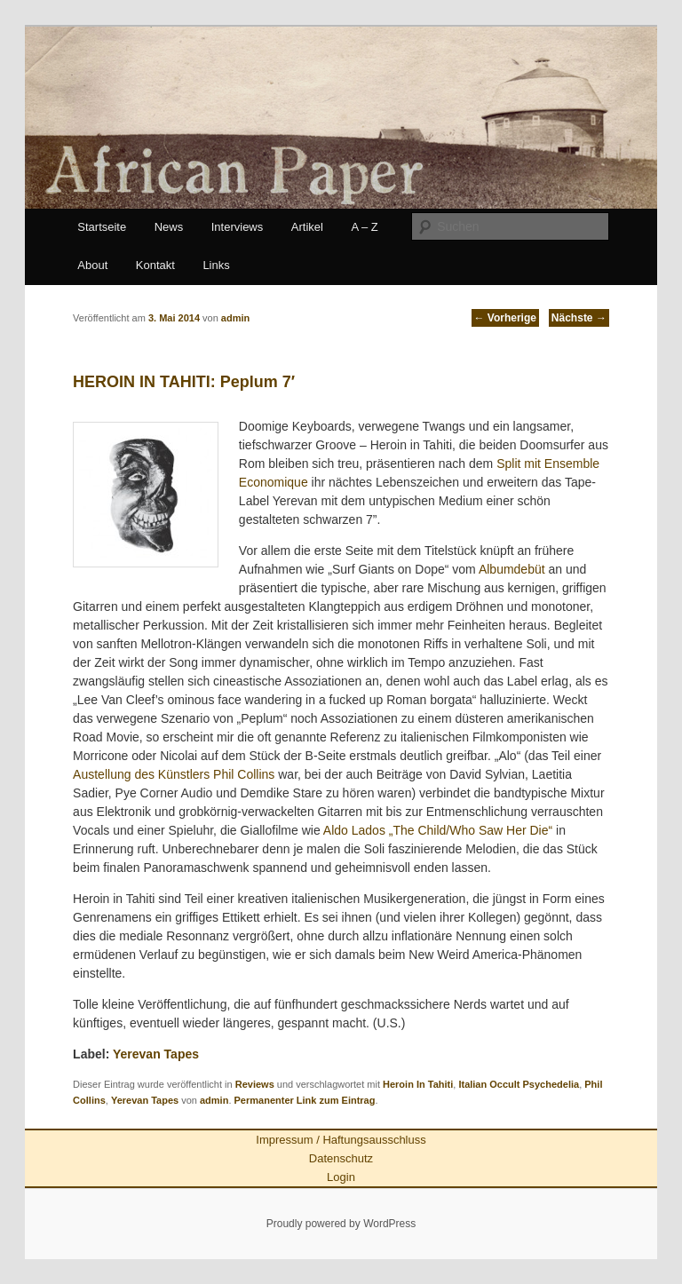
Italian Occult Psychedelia (518, 1084)
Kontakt (155, 265)
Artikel (307, 227)
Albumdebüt (512, 569)
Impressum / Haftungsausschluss (340, 1139)
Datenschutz (341, 1158)
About (92, 265)
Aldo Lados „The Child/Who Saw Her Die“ (437, 830)
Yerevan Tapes (156, 1054)
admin (214, 1100)
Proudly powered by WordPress (341, 1223)
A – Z (364, 227)
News (169, 227)
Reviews (254, 1084)
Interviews (237, 227)
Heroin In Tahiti (418, 1084)
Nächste (579, 318)
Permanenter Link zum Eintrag (305, 1100)
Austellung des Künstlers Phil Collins (173, 774)
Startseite (101, 227)
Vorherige (505, 318)
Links (215, 265)
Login (341, 1177)
